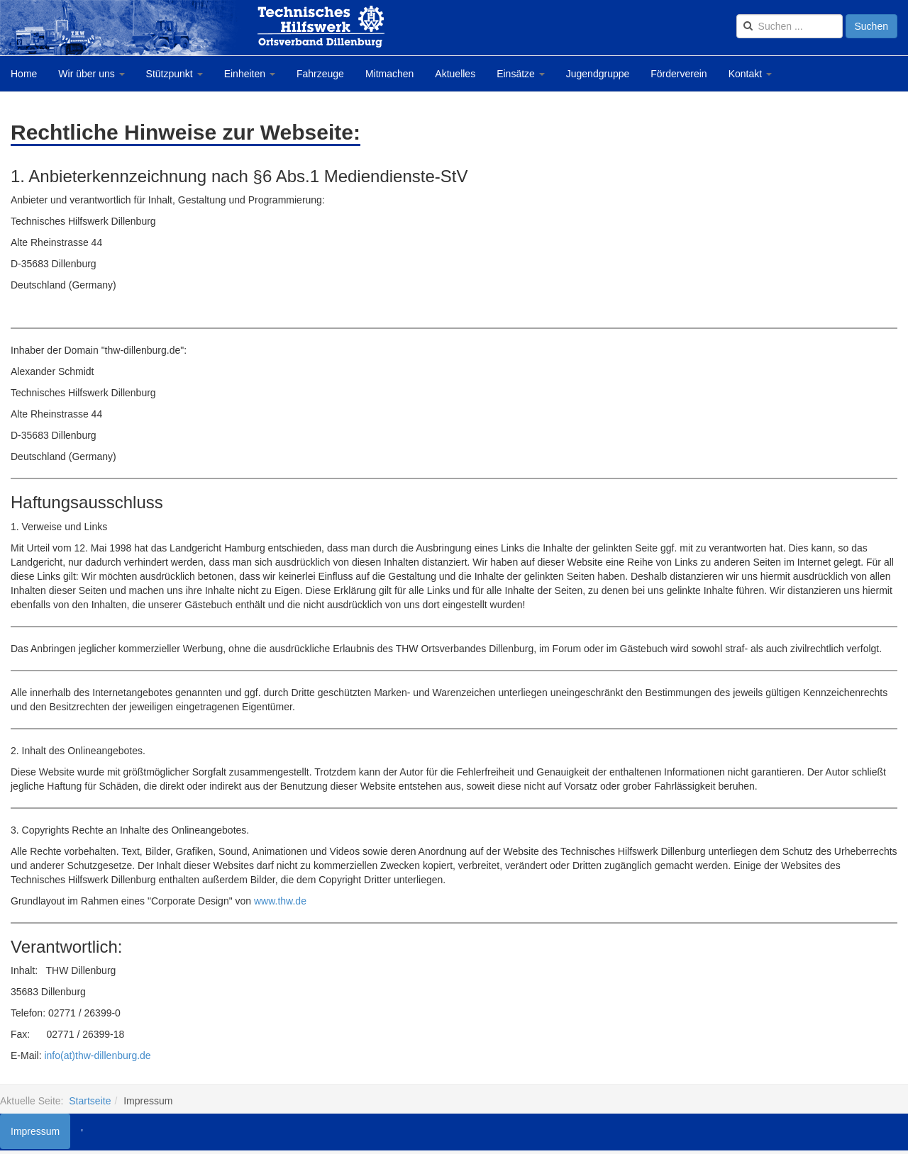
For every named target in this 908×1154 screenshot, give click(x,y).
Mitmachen (389, 73)
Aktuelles (455, 73)
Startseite (90, 1101)
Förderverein (678, 73)
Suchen (871, 26)
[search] (789, 26)
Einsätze (521, 73)
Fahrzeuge (320, 73)
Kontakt (750, 73)
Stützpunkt (174, 73)
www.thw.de (280, 901)
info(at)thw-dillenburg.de (97, 1055)
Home (24, 73)
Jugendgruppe (598, 73)
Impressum (35, 1131)
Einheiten (249, 73)
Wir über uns (91, 73)
